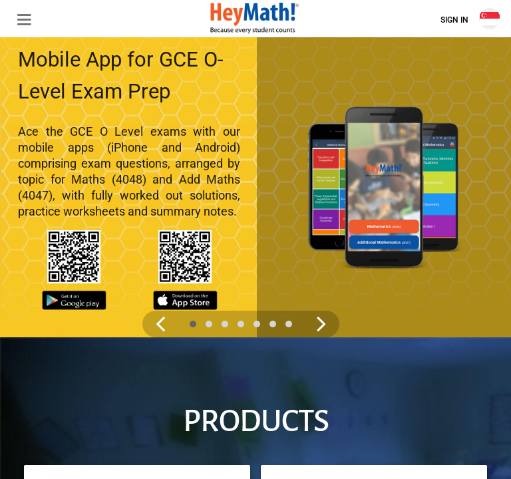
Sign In (454, 20)
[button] (19, 19)
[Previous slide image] (160, 257)
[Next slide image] (305, 257)
